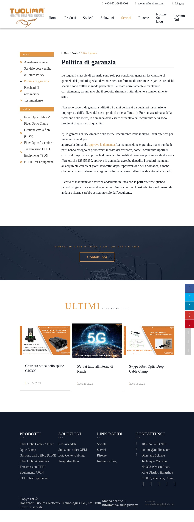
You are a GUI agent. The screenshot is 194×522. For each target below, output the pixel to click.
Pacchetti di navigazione (32, 91)
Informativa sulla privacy (120, 514)
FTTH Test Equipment (38, 162)
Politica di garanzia (36, 81)
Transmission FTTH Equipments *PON (37, 152)
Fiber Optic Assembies (38, 142)
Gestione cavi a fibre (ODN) (37, 133)
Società (88, 18)
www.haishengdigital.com (159, 513)
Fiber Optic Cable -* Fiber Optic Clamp (37, 120)
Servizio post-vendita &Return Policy (37, 72)
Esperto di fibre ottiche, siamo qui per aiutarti (97, 249)
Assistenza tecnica (36, 62)
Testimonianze (33, 100)
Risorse (143, 18)
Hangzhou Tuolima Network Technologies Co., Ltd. (56, 512)
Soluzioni (107, 18)
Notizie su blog (161, 17)
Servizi (126, 18)
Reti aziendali (67, 453)
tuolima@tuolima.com (156, 458)
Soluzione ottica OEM (72, 458)
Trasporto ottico (68, 470)
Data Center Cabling (71, 464)
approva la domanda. (102, 144)
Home (53, 18)
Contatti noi (179, 17)
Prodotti (70, 18)
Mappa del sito (112, 510)
